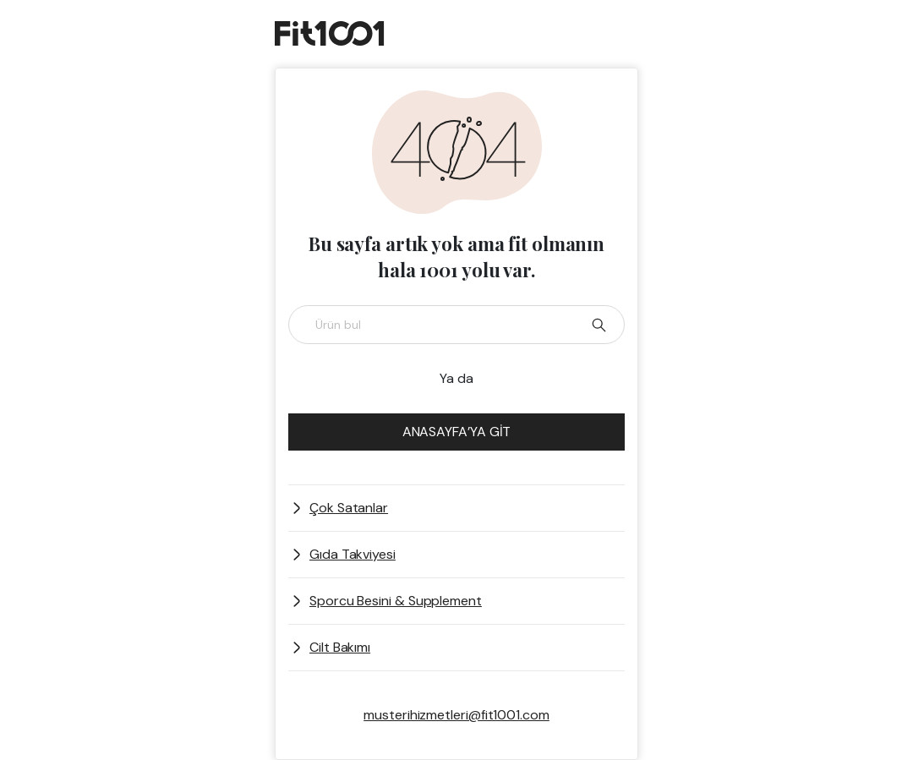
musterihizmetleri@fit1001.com (456, 715)
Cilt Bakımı (339, 647)
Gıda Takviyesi (352, 554)
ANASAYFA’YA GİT (456, 431)
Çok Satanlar (348, 508)
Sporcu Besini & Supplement (395, 601)
